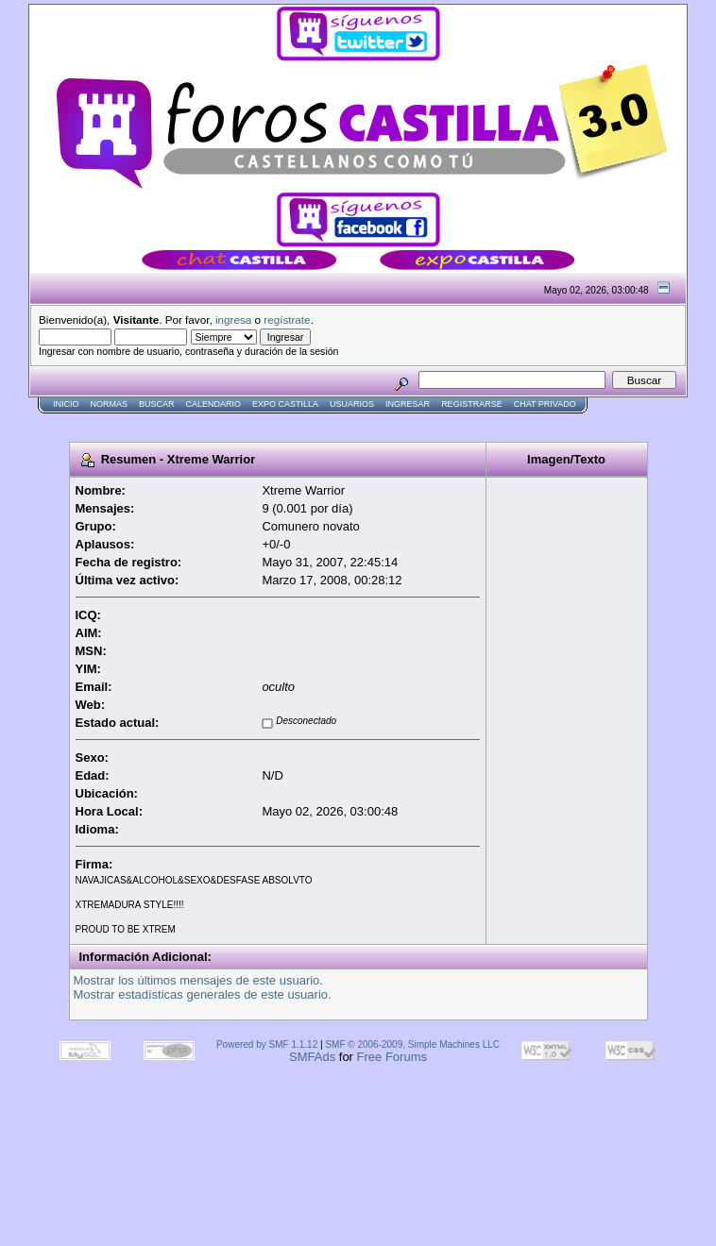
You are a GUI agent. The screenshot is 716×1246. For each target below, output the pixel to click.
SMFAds (312, 1057)
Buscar (157, 404)
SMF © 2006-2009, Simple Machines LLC (412, 1044)
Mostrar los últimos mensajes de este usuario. (198, 980)
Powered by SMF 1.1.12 (266, 1044)
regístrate (287, 319)
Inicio (66, 404)
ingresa (233, 319)
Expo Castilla (285, 404)
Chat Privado (545, 404)
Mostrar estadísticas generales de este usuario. (203, 994)
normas (109, 404)
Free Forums (392, 1057)
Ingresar (407, 404)
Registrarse (472, 404)
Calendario (214, 404)
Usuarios (352, 404)
